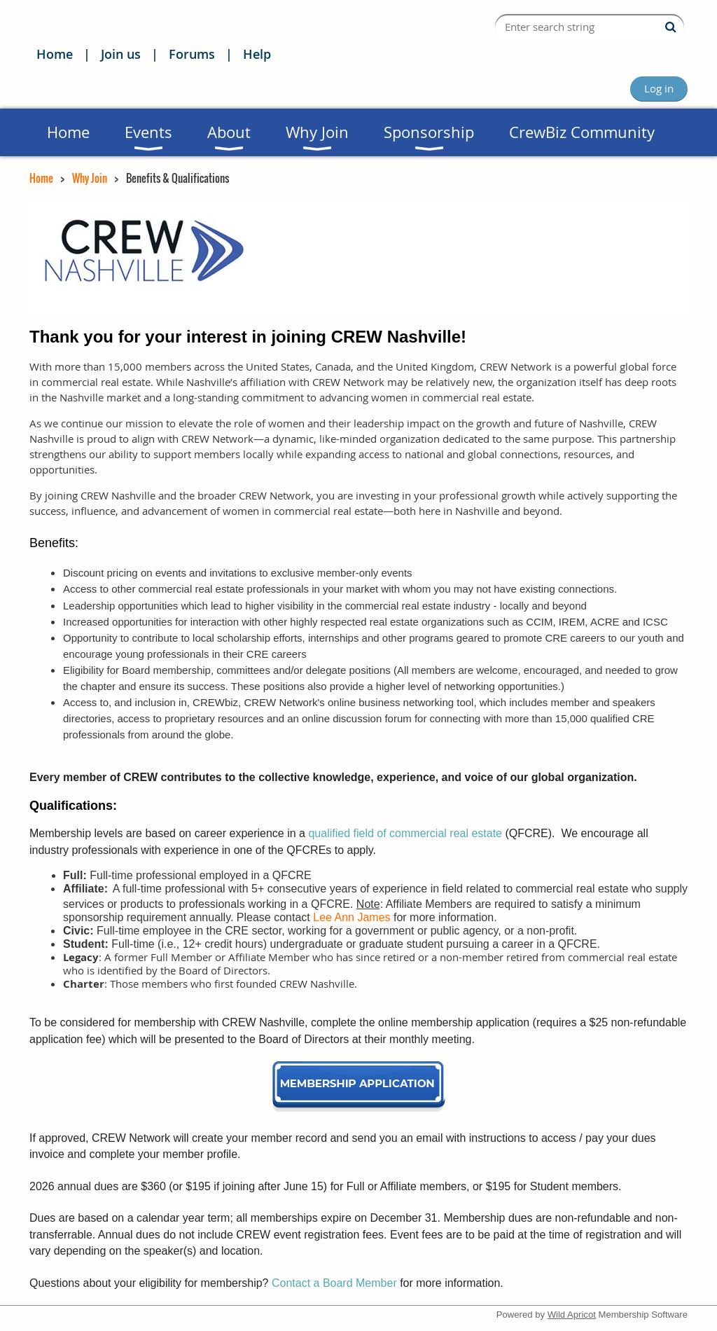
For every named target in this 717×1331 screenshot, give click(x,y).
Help (257, 54)
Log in (659, 88)
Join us (121, 54)
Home (54, 54)
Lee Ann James (351, 917)
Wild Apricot (572, 1314)
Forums (192, 54)
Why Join (89, 178)
